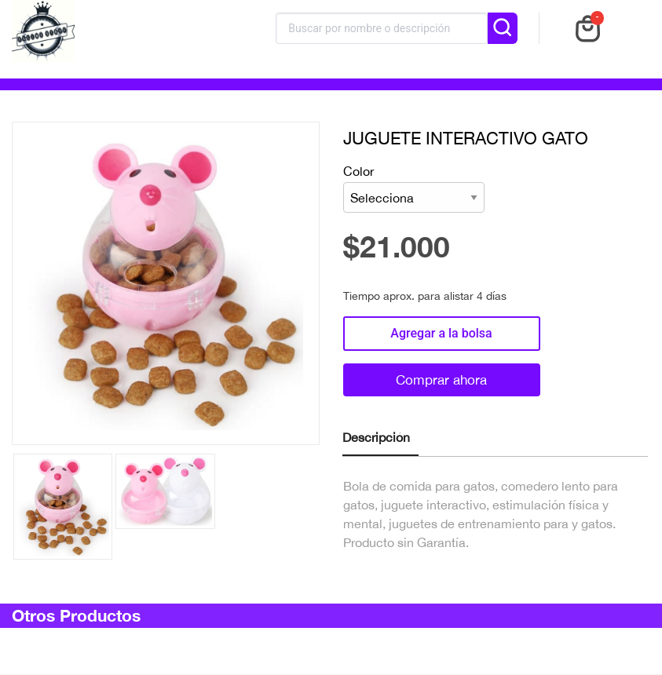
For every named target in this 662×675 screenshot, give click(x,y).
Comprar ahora (441, 380)
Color (414, 188)
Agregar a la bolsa (441, 333)
